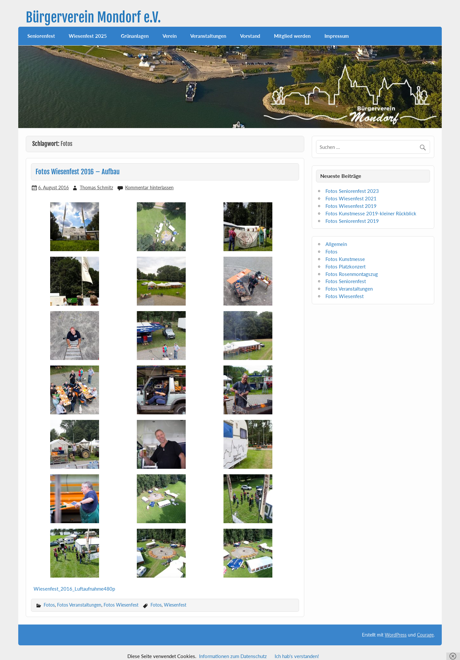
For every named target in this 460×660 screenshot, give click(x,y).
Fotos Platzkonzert (345, 266)
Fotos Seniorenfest (345, 281)
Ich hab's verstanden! (297, 656)
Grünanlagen (135, 36)
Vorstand (250, 36)
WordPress (396, 635)
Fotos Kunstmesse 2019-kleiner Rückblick (370, 213)
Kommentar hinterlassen (149, 187)
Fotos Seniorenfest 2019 (352, 221)
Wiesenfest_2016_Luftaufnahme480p (74, 589)
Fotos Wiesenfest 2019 (351, 206)
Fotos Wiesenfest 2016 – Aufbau (78, 171)
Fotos (49, 605)
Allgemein (336, 244)
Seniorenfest (41, 36)
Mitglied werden (292, 36)
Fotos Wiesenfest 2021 (351, 198)
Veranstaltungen (208, 36)
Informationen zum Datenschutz (233, 656)
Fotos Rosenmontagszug (351, 274)
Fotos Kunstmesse (345, 259)
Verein (170, 36)
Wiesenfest (175, 605)
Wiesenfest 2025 (88, 36)
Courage (425, 635)
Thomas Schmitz (96, 187)
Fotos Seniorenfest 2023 (352, 191)
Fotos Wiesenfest (121, 605)
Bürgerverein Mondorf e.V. (93, 17)
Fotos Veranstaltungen (79, 605)
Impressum (336, 36)
